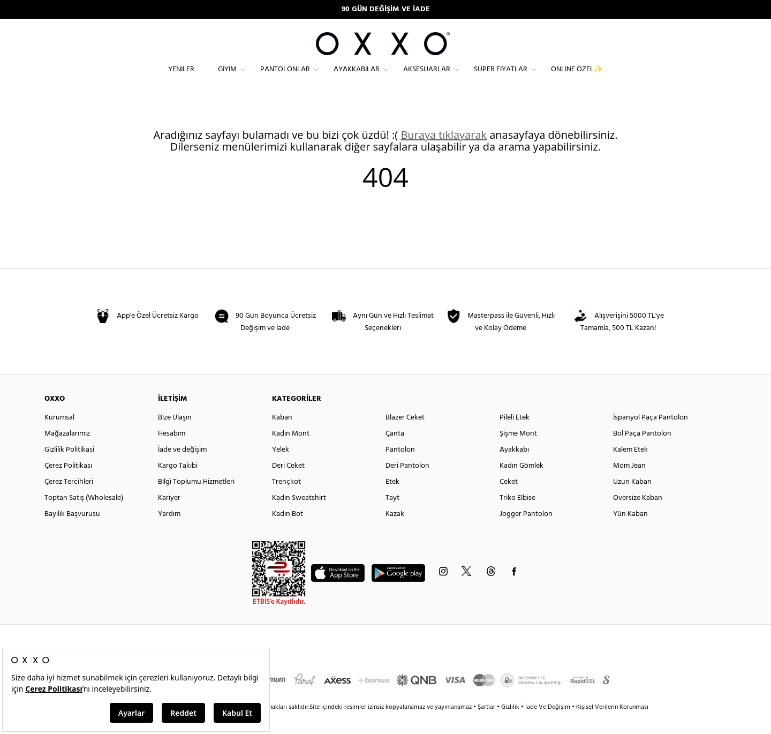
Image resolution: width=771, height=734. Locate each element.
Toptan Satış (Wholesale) (83, 517)
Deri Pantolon (407, 484)
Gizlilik (511, 726)
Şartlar (487, 726)
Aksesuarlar (426, 78)
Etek (392, 501)
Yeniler (181, 78)
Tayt (392, 517)
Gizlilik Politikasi (69, 468)
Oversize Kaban (637, 517)
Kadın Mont (290, 452)
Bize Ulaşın (175, 436)
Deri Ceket (288, 484)
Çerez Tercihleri (68, 501)
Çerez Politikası (68, 484)
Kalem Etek (630, 468)
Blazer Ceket (405, 436)
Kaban (282, 436)
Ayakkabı (514, 468)
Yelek (280, 468)
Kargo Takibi (178, 484)
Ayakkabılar (357, 78)
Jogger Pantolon (526, 533)
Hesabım (171, 452)
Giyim (227, 78)
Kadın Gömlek (521, 484)
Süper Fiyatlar (500, 78)
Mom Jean (629, 484)
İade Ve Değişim (547, 726)
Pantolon (400, 468)
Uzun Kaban (632, 501)
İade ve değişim (182, 468)
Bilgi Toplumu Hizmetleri (196, 501)
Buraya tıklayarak (443, 153)
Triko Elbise (517, 517)
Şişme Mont (518, 452)
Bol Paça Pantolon (642, 452)
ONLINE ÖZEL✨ (577, 78)
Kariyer (169, 517)
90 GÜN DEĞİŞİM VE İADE (386, 9)
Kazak (395, 533)
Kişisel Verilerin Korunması (612, 726)
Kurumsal (59, 436)
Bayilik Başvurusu (72, 533)
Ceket (509, 501)
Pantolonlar (285, 78)
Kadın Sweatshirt (299, 517)
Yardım (169, 533)
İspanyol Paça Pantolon (650, 436)
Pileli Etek (515, 436)
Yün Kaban (630, 533)
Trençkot (286, 501)
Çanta (395, 452)
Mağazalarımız (67, 452)
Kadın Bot (287, 533)
